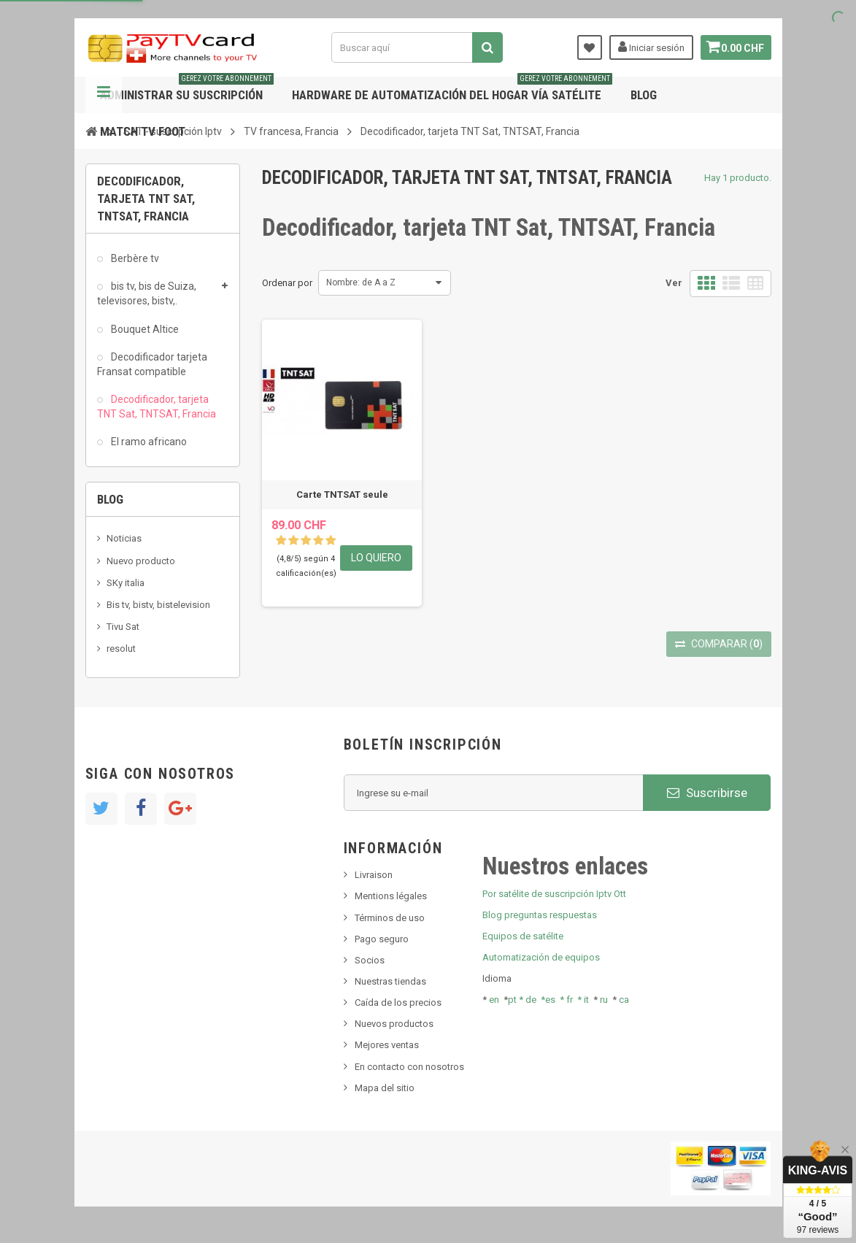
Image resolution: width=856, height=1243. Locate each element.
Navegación (103, 95)
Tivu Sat (123, 626)
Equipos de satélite (522, 936)
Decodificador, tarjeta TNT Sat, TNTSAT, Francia (156, 406)
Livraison (374, 874)
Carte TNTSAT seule (342, 494)
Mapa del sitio (384, 1087)
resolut (121, 648)
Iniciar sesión (647, 46)
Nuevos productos (394, 1023)
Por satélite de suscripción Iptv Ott (554, 893)
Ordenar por (287, 282)
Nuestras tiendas (390, 981)
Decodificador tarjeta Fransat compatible (152, 364)
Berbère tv (134, 258)
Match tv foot (142, 131)
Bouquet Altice (144, 329)
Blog (644, 95)
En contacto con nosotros (409, 1066)
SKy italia (125, 582)
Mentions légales (391, 895)
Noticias (124, 538)
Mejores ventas (387, 1044)
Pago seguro (382, 939)
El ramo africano (148, 441)
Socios (370, 960)
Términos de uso (390, 917)
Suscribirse (707, 792)
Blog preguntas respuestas (539, 914)
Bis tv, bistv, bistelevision (158, 604)
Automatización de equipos (541, 957)
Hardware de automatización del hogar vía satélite (452, 89)
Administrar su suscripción (187, 89)
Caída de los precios (398, 1002)
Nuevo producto (141, 560)
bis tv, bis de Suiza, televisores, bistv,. (146, 293)
